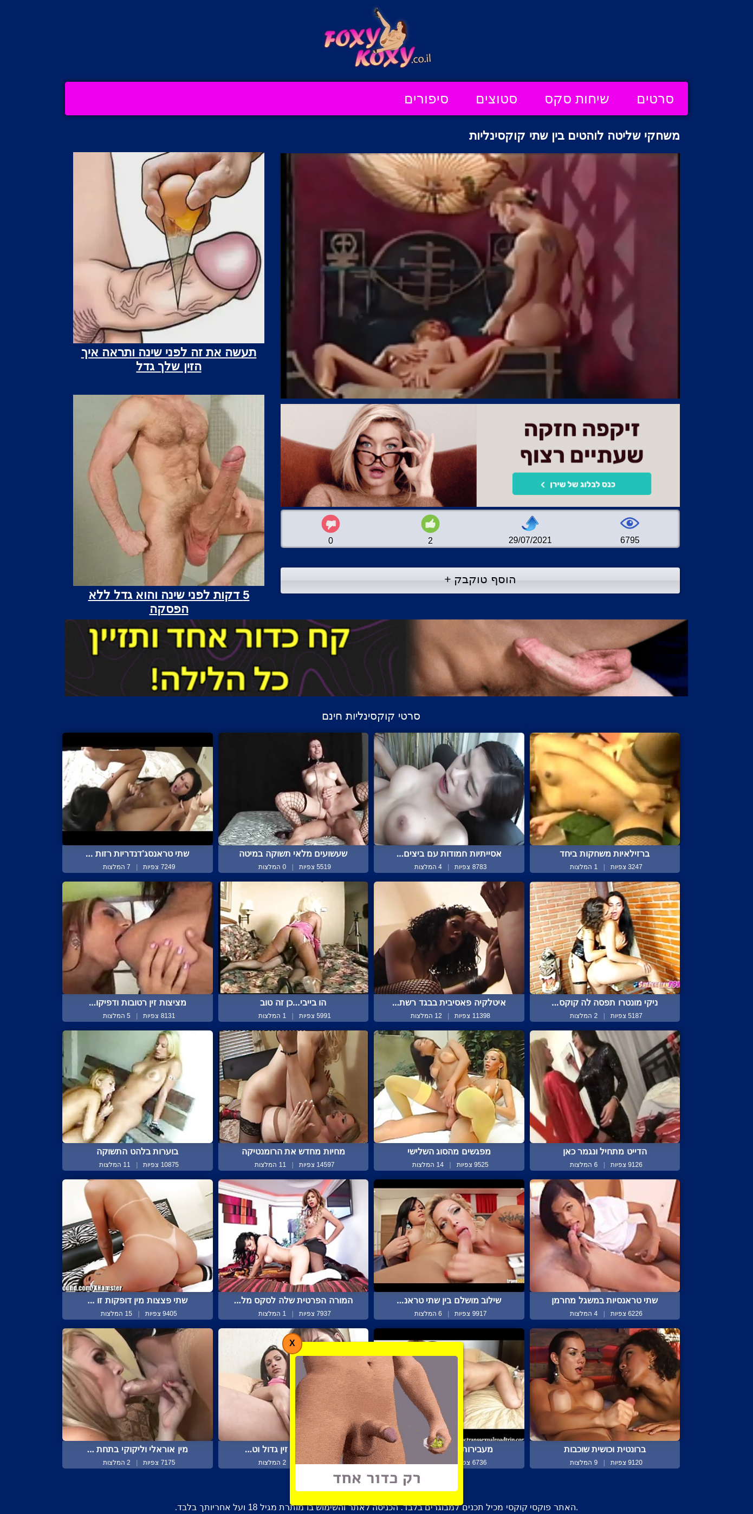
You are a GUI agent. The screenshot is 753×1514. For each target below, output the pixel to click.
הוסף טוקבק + (480, 579)
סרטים (655, 98)
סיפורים (426, 98)
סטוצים (496, 98)
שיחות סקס (576, 98)
